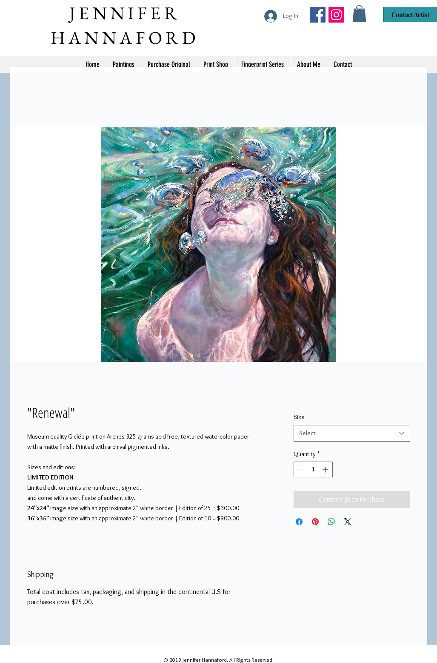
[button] (359, 13)
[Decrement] (300, 469)
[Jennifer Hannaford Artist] (318, 15)
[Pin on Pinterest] (315, 522)
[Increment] (326, 469)
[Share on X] (348, 522)
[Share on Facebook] (299, 522)
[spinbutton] (313, 469)
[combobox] (352, 433)
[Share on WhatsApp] (331, 522)
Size (299, 417)
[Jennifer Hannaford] (336, 15)
